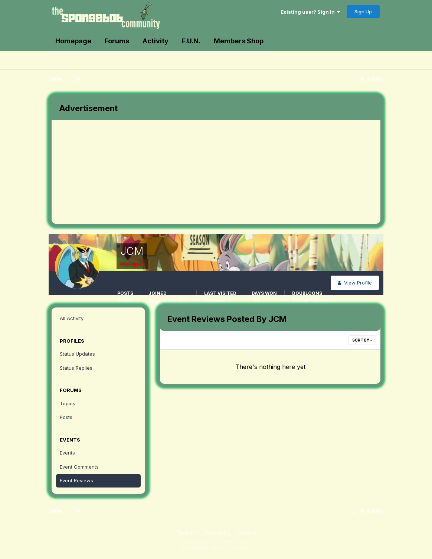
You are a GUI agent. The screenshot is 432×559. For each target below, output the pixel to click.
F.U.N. (191, 41)
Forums (117, 41)
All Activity (72, 318)
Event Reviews (76, 480)
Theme (185, 532)
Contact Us (216, 532)
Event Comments (79, 467)
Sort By (362, 340)
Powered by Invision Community (216, 548)
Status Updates (77, 354)
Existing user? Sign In (310, 12)
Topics (67, 403)
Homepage (73, 41)
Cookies (247, 532)
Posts (66, 417)
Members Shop (239, 41)
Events (67, 453)
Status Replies (76, 368)
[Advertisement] (187, 172)
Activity (155, 41)
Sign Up (363, 11)
